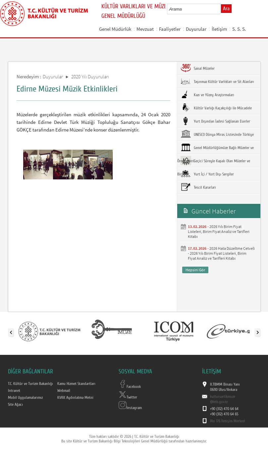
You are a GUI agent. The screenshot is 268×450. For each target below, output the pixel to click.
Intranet (14, 390)
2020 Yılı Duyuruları (90, 76)
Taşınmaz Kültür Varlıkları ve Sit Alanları (217, 81)
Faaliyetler (170, 29)
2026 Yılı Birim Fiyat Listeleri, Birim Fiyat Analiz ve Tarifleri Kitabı (218, 231)
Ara (226, 9)
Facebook (130, 386)
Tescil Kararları (198, 187)
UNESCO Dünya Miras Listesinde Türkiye (217, 134)
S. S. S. (239, 29)
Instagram (130, 407)
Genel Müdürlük (115, 29)
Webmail (63, 390)
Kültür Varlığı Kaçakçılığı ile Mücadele (216, 107)
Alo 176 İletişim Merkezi (227, 421)
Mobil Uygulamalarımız (25, 397)
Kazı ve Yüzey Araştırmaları (207, 94)
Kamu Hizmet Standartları (76, 383)
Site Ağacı (15, 404)
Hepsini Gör (195, 269)
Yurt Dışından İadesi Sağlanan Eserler (215, 121)
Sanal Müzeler (198, 68)
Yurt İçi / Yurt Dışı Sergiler (207, 173)
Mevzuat (145, 29)
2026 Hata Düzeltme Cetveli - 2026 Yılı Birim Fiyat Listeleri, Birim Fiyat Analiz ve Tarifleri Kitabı (221, 253)
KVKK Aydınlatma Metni (75, 397)
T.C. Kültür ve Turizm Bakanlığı (30, 383)
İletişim (219, 29)
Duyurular (196, 29)
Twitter (128, 397)
